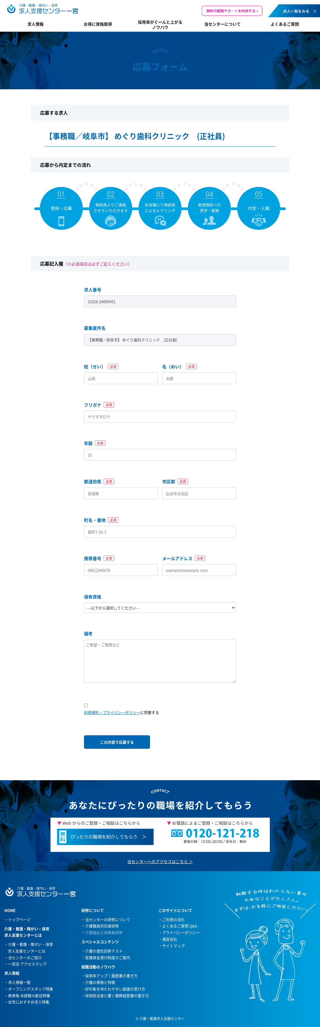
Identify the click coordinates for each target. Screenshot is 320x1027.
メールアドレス (183, 558)
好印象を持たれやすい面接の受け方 (115, 989)
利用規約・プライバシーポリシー (112, 712)
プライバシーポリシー (181, 932)
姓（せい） (101, 366)
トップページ (19, 919)
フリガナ (99, 405)
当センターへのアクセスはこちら (157, 861)
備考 (88, 633)
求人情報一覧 (19, 982)
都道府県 (99, 481)
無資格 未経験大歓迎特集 (29, 995)
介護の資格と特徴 (100, 982)
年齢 (94, 443)
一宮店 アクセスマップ (27, 964)
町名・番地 (101, 520)
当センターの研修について (107, 919)
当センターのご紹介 (25, 957)
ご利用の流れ (173, 919)
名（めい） (179, 366)
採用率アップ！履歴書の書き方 (111, 975)
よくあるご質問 (285, 24)
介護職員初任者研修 (102, 926)
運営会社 (169, 939)
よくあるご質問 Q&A (179, 926)
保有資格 (92, 597)
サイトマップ (173, 945)
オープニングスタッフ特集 (30, 989)
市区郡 (175, 481)
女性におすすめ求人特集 (28, 1002)
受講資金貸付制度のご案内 (107, 957)
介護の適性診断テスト (104, 951)
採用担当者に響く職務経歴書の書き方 (117, 995)
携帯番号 (99, 558)
